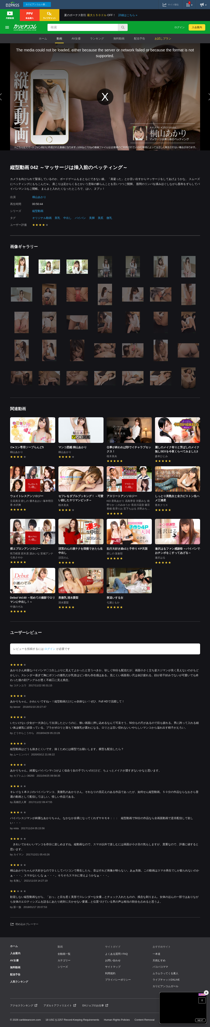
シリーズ (63, 966)
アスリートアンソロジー (122, 496)
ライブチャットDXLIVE (166, 979)
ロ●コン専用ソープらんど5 (27, 447)
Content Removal (144, 1019)
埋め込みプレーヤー (24, 924)
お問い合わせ (113, 960)
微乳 (109, 217)
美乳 (57, 217)
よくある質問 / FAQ (116, 953)
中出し (67, 217)
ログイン (179, 27)
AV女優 (76, 38)
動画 (59, 38)
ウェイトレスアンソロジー (26, 496)
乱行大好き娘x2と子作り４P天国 (127, 548)
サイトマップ (113, 966)
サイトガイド (113, 946)
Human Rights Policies (117, 1019)
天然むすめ (159, 960)
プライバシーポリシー (118, 979)
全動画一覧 (64, 953)
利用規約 (110, 973)
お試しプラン (163, 38)
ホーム (43, 38)
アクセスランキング (23, 1005)
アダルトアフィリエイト (60, 1005)
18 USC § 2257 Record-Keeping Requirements (72, 1019)
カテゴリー (64, 960)
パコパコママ (160, 966)
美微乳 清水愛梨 (68, 597)
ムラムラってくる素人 (165, 973)
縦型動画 (37, 211)
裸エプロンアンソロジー (25, 548)
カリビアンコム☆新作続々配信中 (38, 4)
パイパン (80, 217)
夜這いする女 (115, 597)
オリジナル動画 (42, 217)
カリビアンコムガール (165, 986)
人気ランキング (19, 981)
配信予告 (139, 38)
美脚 (92, 217)
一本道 (156, 953)
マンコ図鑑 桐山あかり (72, 447)
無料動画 (118, 38)
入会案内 (197, 27)
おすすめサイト (162, 946)
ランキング (97, 38)
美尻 (100, 217)
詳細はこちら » (127, 15)
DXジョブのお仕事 (95, 1005)
